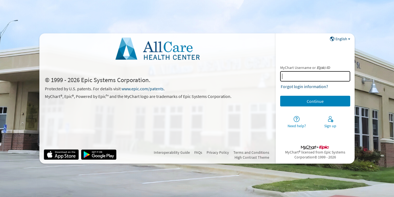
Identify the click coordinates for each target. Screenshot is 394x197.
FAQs (198, 152)
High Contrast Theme (251, 157)
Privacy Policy (218, 152)
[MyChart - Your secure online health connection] (157, 49)
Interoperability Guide (172, 152)
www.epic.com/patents (142, 88)
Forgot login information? (304, 86)
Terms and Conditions (251, 152)
